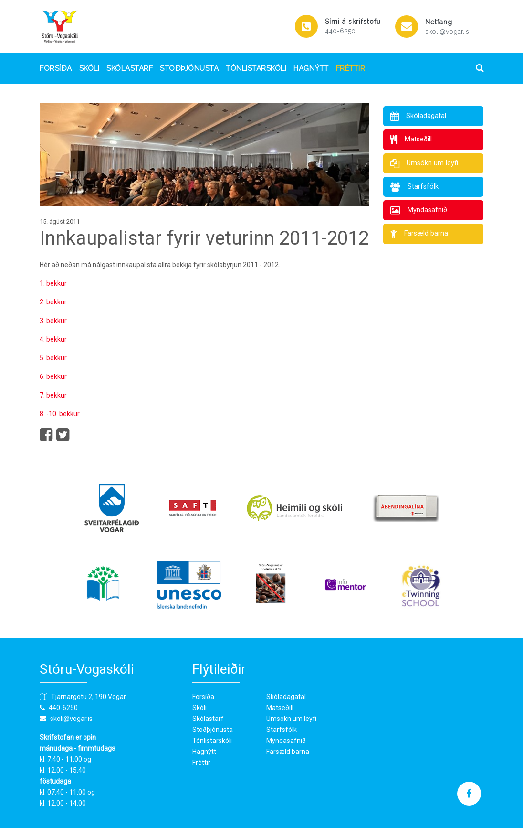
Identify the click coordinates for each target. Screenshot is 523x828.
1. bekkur (53, 283)
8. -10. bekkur (60, 414)
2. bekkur (53, 302)
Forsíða (56, 68)
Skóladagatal (286, 696)
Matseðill (279, 707)
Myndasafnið (286, 740)
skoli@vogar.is (447, 31)
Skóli (89, 68)
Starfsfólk (281, 729)
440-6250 (340, 31)
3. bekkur (53, 320)
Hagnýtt (311, 68)
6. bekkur (53, 376)
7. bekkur (53, 395)
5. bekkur (53, 358)
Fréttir (351, 68)
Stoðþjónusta (189, 68)
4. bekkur (53, 339)
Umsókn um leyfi (291, 718)
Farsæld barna (287, 751)
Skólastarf (129, 68)
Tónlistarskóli (256, 68)
